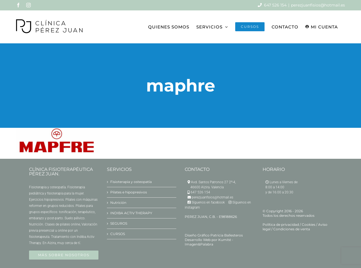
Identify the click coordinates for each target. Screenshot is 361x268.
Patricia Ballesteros (226, 235)
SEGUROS (118, 223)
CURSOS (117, 234)
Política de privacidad (281, 224)
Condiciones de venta (291, 229)
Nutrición (118, 202)
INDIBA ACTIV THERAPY (131, 213)
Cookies (308, 224)
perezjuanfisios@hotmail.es (318, 5)
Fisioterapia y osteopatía (131, 182)
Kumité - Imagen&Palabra (209, 242)
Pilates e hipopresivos (128, 192)
